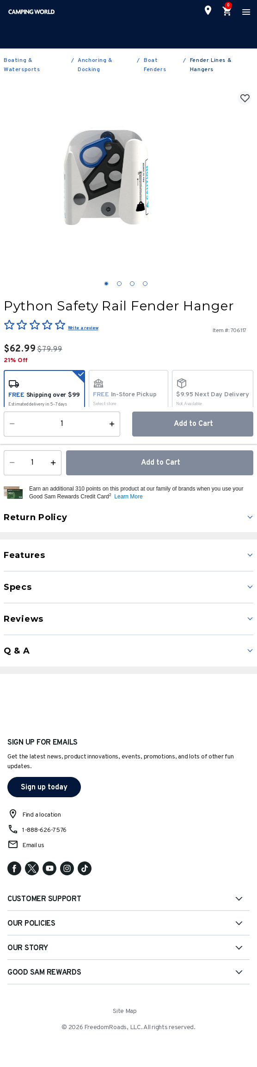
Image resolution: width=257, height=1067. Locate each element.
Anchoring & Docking (95, 65)
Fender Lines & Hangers (211, 65)
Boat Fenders (155, 65)
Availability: (25, 433)
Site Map (125, 1011)
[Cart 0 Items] (227, 11)
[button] (140, 493)
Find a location (41, 815)
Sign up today (44, 787)
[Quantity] (32, 463)
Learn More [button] (128, 496)
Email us (33, 845)
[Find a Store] (208, 10)
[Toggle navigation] (245, 11)
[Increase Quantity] (55, 463)
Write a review (83, 328)
